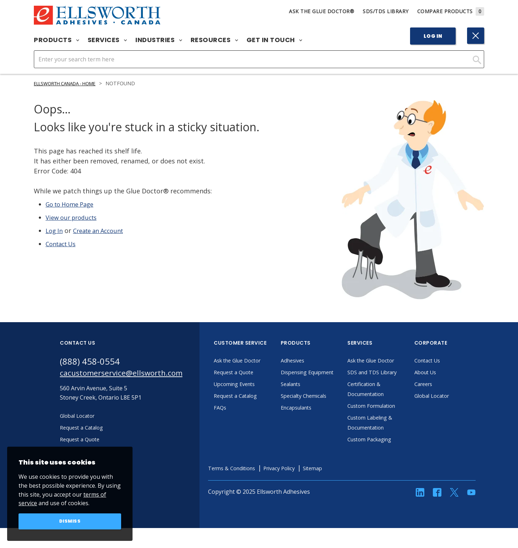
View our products (74, 217)
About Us (441, 372)
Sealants (306, 394)
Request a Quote (250, 372)
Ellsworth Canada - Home (70, 83)
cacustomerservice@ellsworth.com (128, 374)
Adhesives (308, 360)
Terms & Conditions (249, 478)
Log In (433, 36)
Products (56, 40)
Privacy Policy (302, 478)
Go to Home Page (72, 204)
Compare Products (451, 11)
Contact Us (63, 243)
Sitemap (338, 478)
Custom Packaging (387, 449)
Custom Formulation (389, 416)
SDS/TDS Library (386, 11)
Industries (158, 40)
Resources (214, 40)
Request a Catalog (252, 396)
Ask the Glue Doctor (255, 360)
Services (107, 40)
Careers (439, 384)
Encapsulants (313, 417)
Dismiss (70, 520)
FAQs (235, 407)
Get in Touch (274, 40)
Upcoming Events (251, 384)
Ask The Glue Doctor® (321, 11)
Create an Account (103, 230)
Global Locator (448, 396)
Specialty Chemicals (321, 406)
